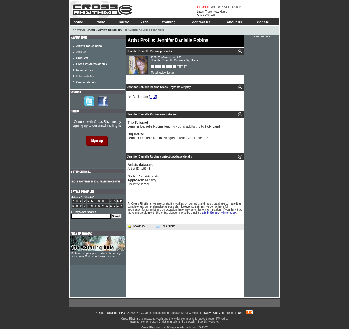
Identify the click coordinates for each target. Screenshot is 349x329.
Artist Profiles (109, 30)
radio (99, 22)
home (77, 22)
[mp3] (153, 97)
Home (91, 30)
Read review (159, 72)
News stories (85, 70)
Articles (81, 52)
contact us (200, 22)
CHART (234, 7)
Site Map (218, 312)
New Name (220, 11)
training (167, 22)
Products (82, 58)
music (122, 22)
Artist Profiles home (89, 45)
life (144, 22)
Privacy (206, 312)
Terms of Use (235, 312)
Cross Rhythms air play (91, 64)
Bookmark (136, 226)
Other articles (85, 76)
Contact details (86, 82)
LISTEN (203, 7)
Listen (171, 72)
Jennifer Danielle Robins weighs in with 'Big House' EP (168, 136)
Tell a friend (165, 226)
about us (233, 22)
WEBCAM (219, 7)
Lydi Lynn (210, 14)
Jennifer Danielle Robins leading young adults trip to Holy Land (174, 124)
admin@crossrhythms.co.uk (219, 212)
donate (262, 22)
